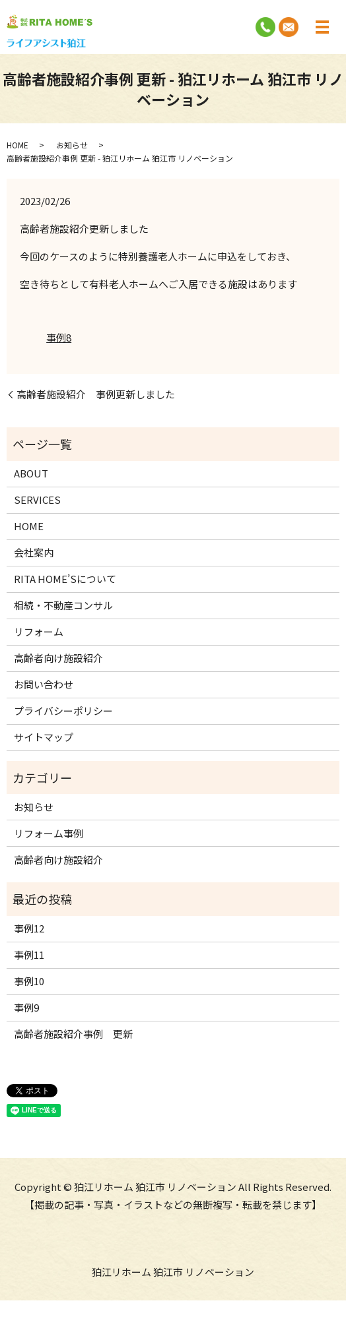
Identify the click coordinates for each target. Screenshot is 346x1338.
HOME (17, 144)
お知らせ (72, 144)
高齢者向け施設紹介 (58, 658)
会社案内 (33, 552)
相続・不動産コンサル (63, 605)
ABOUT (31, 473)
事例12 (29, 928)
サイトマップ (43, 737)
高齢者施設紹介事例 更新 (73, 1034)
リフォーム (38, 631)
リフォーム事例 (48, 833)
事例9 (26, 1007)
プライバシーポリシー (63, 710)
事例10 (29, 981)
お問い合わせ (43, 684)
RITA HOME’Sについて (65, 579)
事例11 (29, 954)
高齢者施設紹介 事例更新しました (96, 394)
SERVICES (37, 499)
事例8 (58, 337)
